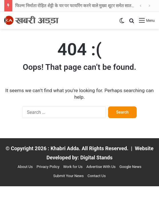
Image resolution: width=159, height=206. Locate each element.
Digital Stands (96, 157)
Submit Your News (68, 176)
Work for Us (73, 167)
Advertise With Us (101, 167)
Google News (131, 167)
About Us (25, 167)
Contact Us (97, 176)
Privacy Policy (48, 167)
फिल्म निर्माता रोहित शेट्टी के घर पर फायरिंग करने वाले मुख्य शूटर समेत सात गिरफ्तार (80, 5)
